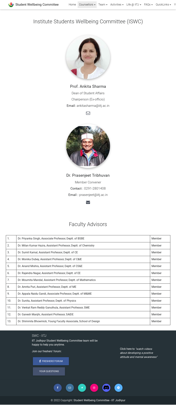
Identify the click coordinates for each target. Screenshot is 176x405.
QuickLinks (162, 4)
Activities (115, 4)
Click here (126, 348)
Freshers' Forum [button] (51, 361)
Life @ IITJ (132, 4)
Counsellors (88, 4)
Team (101, 4)
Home (72, 4)
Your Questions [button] (49, 371)
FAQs (147, 4)
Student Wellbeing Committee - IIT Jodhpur (99, 400)
